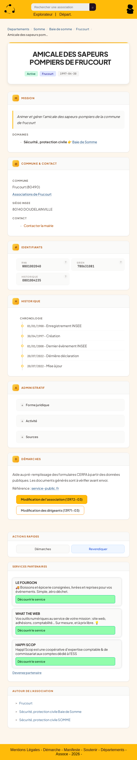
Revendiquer (98, 549)
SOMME (39, 29)
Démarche (52, 750)
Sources (32, 437)
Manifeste (72, 750)
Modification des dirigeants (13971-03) (50, 510)
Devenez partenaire (27, 673)
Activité (31, 421)
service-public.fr (45, 488)
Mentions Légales (25, 750)
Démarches (43, 549)
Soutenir (91, 750)
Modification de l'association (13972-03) (52, 499)
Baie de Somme (60, 29)
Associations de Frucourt (32, 194)
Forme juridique (37, 405)
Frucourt (82, 29)
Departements (18, 29)
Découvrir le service (31, 599)
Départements (112, 750)
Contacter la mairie (38, 225)
